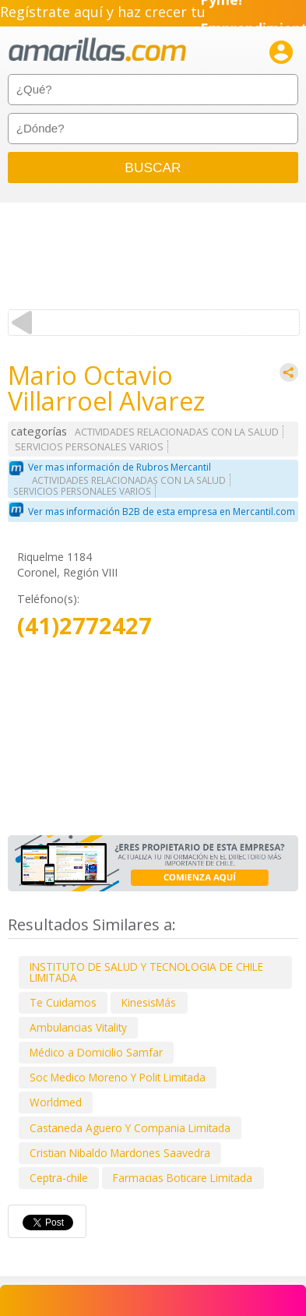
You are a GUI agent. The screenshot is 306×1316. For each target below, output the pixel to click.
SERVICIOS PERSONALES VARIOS (89, 446)
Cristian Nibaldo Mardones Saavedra (120, 1152)
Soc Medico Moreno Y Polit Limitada (118, 1077)
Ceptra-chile (59, 1177)
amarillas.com (97, 50)
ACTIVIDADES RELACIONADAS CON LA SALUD (177, 432)
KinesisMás (148, 1002)
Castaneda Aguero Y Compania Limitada (130, 1127)
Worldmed (56, 1102)
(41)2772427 (84, 626)
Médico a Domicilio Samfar (96, 1052)
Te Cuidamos (63, 1002)
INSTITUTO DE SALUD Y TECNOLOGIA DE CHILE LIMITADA (146, 972)
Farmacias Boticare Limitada (182, 1177)
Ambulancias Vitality (78, 1027)
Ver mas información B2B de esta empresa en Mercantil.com (161, 511)
